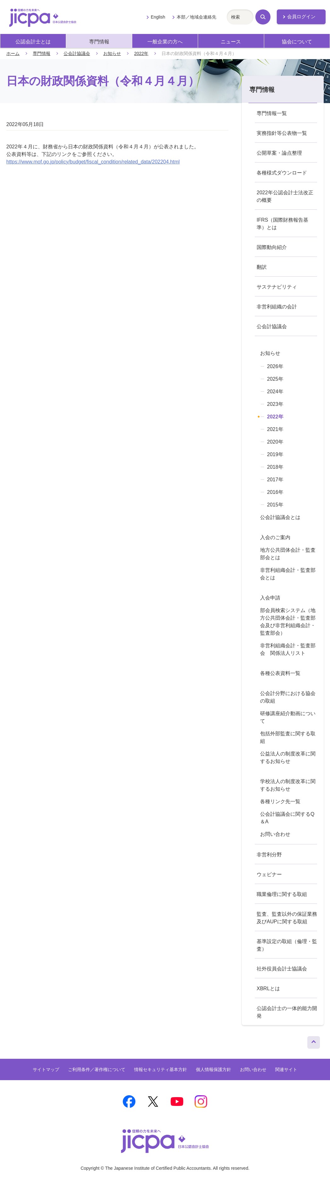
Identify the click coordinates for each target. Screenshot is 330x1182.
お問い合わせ (275, 834)
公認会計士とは (33, 41)
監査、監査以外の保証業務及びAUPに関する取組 (287, 917)
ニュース (231, 41)
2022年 (141, 53)
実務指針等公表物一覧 (282, 133)
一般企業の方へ (165, 41)
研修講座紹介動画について (288, 717)
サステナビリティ (277, 287)
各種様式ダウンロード (282, 172)
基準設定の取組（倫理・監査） (287, 945)
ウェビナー (269, 874)
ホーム (13, 53)
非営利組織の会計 (277, 306)
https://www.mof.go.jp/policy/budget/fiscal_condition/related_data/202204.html (93, 161)
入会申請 (270, 597)
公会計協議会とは (280, 517)
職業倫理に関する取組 (282, 894)
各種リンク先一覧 (280, 801)
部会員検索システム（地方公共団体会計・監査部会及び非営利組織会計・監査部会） (288, 622)
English (158, 16)
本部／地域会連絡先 (196, 16)
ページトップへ (313, 1041)
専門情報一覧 (272, 113)
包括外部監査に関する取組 (288, 737)
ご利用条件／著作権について (96, 1069)
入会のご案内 (275, 537)
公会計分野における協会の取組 (288, 697)
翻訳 (262, 267)
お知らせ (112, 53)
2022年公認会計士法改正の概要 (285, 196)
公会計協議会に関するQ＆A (287, 817)
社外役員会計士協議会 (282, 968)
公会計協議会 (77, 53)
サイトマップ (46, 1069)
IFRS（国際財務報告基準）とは (282, 223)
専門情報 (99, 41)
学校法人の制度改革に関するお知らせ (288, 785)
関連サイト (286, 1069)
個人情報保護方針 (213, 1069)
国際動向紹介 (272, 247)
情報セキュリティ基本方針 (160, 1069)
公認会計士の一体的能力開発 (287, 1012)
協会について (297, 41)
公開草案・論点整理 (279, 153)
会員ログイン (301, 16)
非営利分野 (269, 854)
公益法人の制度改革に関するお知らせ (288, 757)
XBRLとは (268, 988)
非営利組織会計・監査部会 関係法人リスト (288, 649)
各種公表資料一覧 (280, 673)
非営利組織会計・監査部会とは (288, 573)
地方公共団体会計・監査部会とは (288, 553)
